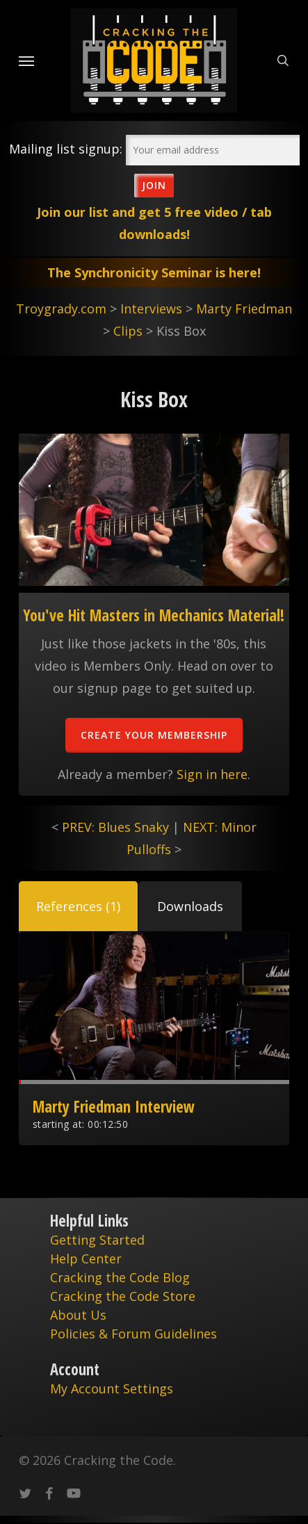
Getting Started (97, 1239)
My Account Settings (111, 1388)
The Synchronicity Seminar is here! (154, 272)
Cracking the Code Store (122, 1296)
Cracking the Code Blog (120, 1277)
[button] (78, 906)
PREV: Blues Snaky (115, 827)
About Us (78, 1314)
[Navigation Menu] (26, 60)
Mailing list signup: (65, 148)
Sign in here (212, 774)
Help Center (86, 1258)
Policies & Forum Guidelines (133, 1333)
